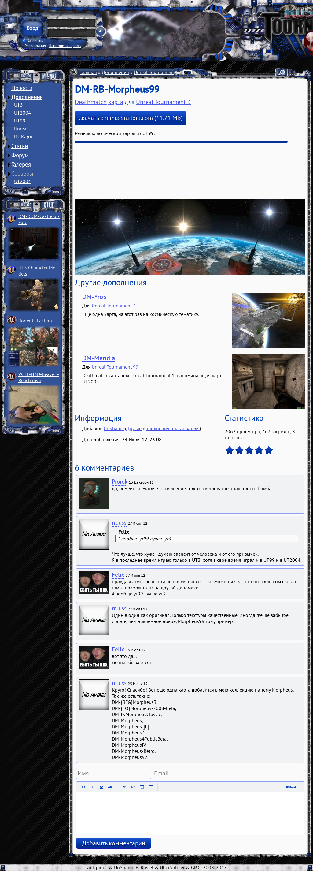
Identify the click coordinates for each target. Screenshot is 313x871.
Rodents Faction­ (35, 320)
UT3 (18, 105)
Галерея (21, 164)
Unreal (21, 129)
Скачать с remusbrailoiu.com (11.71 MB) (130, 118)
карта (115, 102)
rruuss (119, 522)
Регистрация (35, 45)
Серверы (22, 173)
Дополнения (26, 97)
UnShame (114, 428)
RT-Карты (24, 136)
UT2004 (22, 113)
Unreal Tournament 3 (156, 72)
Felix (118, 574)
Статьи (19, 146)
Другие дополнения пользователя (163, 428)
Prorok (119, 481)
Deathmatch (91, 102)
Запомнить (33, 41)
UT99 (19, 121)
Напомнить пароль (65, 45)
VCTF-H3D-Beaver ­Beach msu (38, 377)
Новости (21, 88)
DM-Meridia (98, 358)
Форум (19, 155)
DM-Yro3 (94, 297)
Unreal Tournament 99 (115, 367)
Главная (88, 72)
